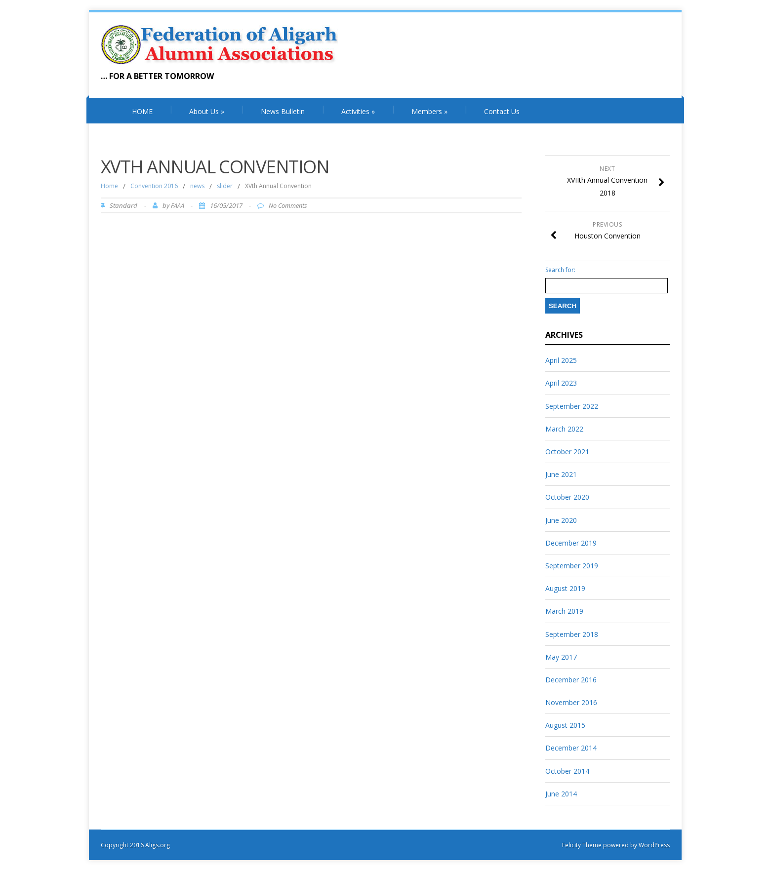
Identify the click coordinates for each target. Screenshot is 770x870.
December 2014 (571, 747)
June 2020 (561, 520)
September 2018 (571, 634)
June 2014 (561, 793)
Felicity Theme (582, 845)
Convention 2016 (154, 186)
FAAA (177, 205)
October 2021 (567, 451)
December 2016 (571, 679)
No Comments (288, 205)
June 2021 (561, 474)
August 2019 (565, 588)
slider (225, 186)
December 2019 (571, 543)
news (197, 186)
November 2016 (571, 702)
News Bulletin (283, 111)
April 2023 (561, 383)
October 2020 (567, 497)
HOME (142, 111)
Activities (358, 111)
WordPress (653, 845)
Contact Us (502, 111)
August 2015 (565, 725)
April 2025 (561, 360)
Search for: (560, 270)
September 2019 (571, 565)
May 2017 (561, 657)
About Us (206, 111)
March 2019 (564, 611)
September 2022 (571, 406)
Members (429, 111)
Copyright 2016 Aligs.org (135, 845)
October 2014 (567, 771)
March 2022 (564, 429)
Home (109, 186)
